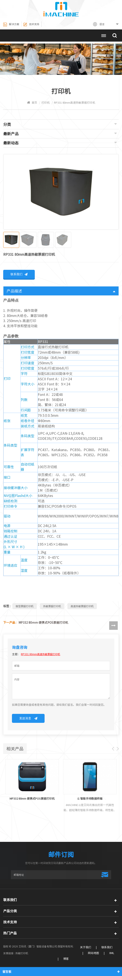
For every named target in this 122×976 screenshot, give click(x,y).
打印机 (45, 102)
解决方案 (11, 24)
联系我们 (19, 274)
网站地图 (93, 953)
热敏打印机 (21, 953)
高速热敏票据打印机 (82, 606)
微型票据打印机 (24, 606)
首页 (32, 102)
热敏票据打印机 (52, 606)
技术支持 (31, 24)
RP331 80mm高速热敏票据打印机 (40, 654)
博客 (66, 959)
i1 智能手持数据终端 (89, 799)
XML (111, 953)
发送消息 (28, 718)
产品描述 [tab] (61, 291)
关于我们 (85, 947)
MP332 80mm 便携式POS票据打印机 (43, 623)
